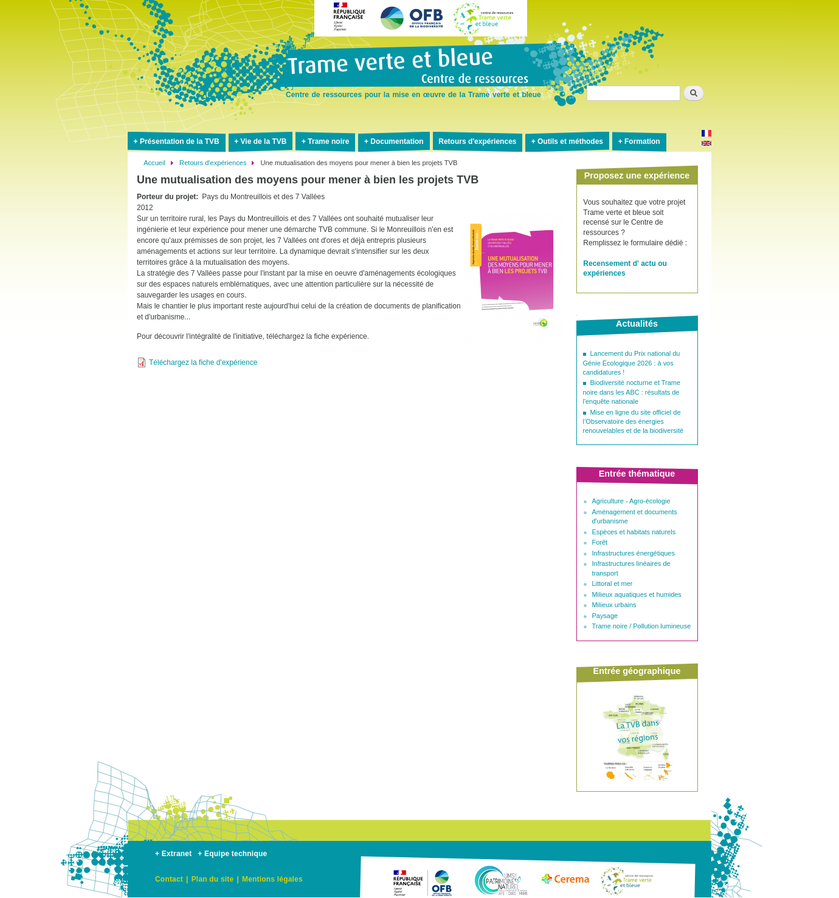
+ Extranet (173, 853)
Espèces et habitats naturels (634, 532)
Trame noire (328, 141)
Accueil (154, 162)
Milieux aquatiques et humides (637, 594)
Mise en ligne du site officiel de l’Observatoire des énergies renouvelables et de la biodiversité (633, 422)
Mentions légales (272, 879)
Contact (169, 879)
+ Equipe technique (232, 853)
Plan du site (213, 879)
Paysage (605, 615)
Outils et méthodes (570, 141)
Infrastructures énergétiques (633, 553)
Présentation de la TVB (179, 141)
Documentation (396, 141)
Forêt (600, 542)
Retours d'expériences (477, 141)
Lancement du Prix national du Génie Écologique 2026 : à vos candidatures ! (631, 363)
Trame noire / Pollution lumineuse (641, 626)
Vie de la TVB (264, 141)
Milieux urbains (614, 604)
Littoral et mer (612, 583)
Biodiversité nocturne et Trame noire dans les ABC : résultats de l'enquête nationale (632, 392)
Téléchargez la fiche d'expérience (203, 362)
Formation (642, 141)
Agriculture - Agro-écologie (631, 501)
